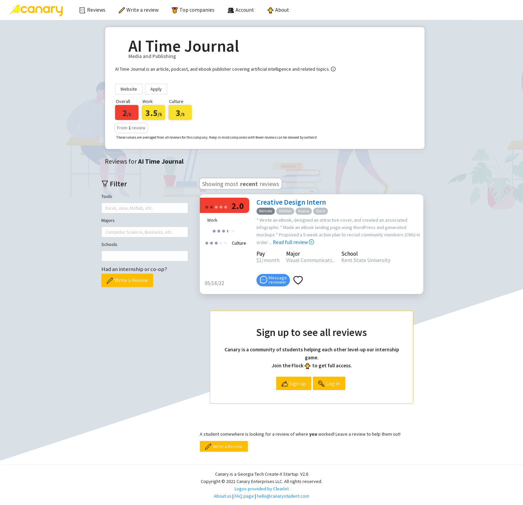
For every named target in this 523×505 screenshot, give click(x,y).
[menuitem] (92, 10)
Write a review (138, 9)
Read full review (293, 242)
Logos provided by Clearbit (261, 489)
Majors (108, 220)
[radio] (207, 206)
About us (222, 496)
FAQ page (244, 496)
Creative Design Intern (291, 202)
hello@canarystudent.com (283, 496)
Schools (109, 244)
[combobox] (106, 208)
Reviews (92, 9)
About (278, 9)
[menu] (273, 10)
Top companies (193, 9)
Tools (106, 196)
